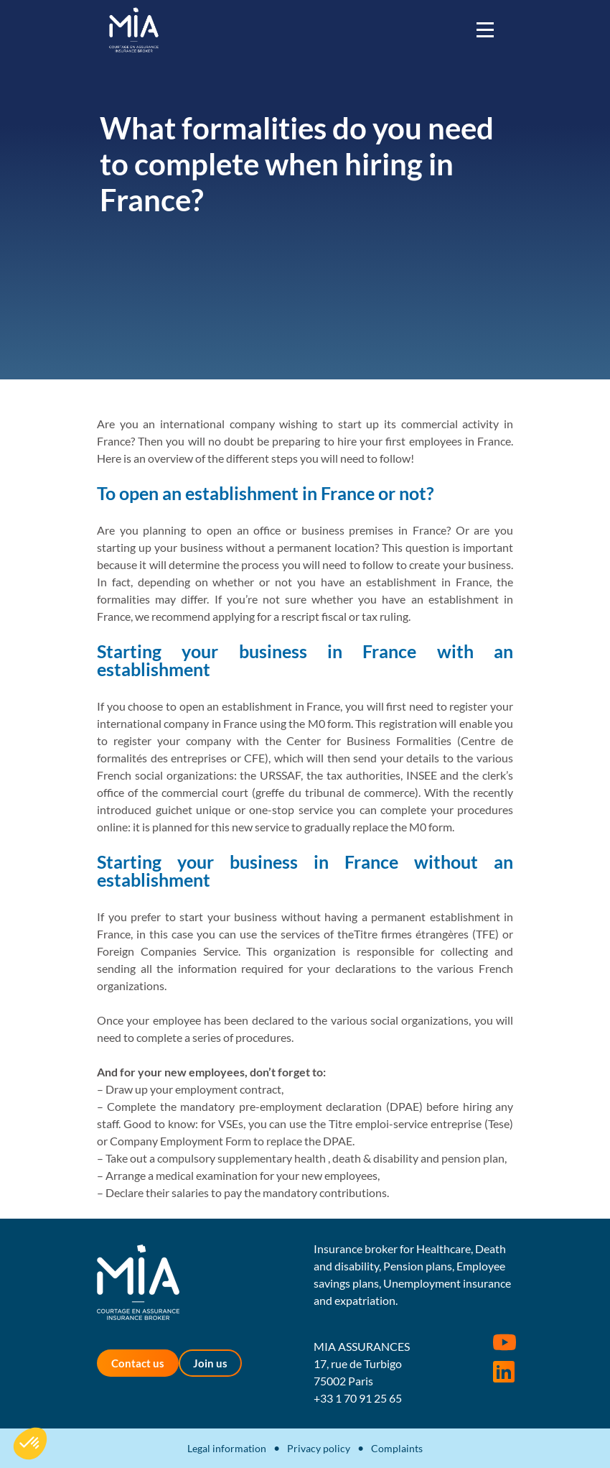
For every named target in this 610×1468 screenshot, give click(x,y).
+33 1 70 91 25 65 (358, 1398)
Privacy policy (318, 1448)
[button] (30, 1443)
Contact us (137, 1363)
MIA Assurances (134, 30)
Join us (210, 1363)
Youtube (504, 1342)
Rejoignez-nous (504, 1371)
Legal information (226, 1448)
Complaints (397, 1448)
